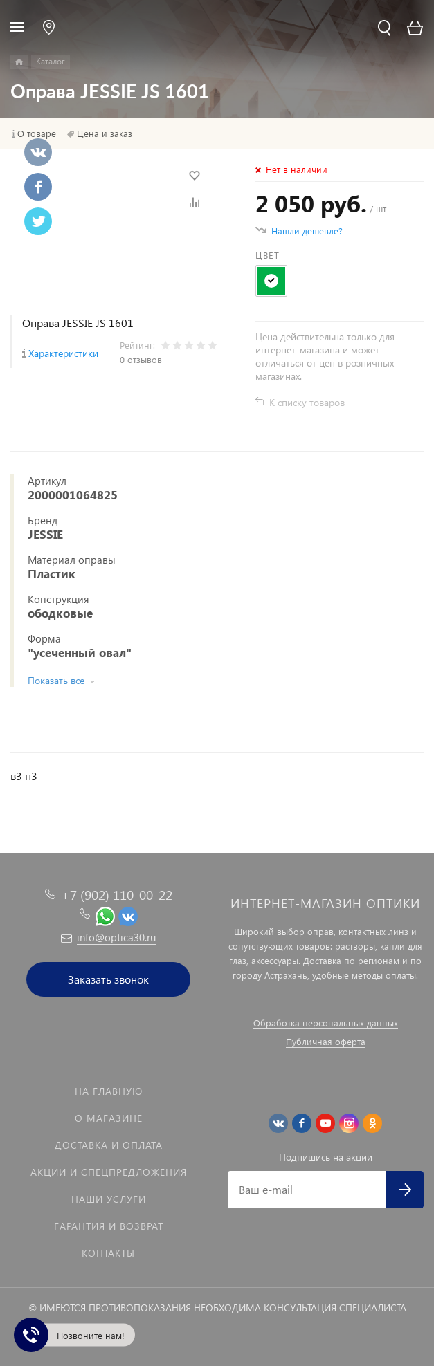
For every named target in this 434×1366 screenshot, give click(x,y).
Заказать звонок (108, 979)
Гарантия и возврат (108, 1226)
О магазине (109, 1118)
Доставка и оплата (109, 1145)
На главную (109, 1091)
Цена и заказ (104, 133)
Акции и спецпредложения (108, 1172)
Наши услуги (108, 1199)
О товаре (36, 133)
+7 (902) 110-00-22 (116, 894)
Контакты (108, 1252)
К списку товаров (307, 402)
